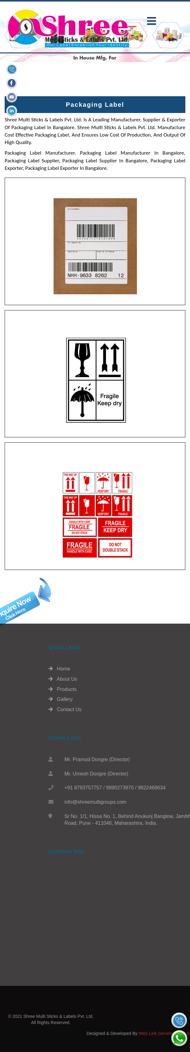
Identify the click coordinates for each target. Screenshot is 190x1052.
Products (105, 689)
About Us (105, 679)
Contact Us (107, 709)
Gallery (103, 699)
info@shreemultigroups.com (138, 802)
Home (102, 668)
